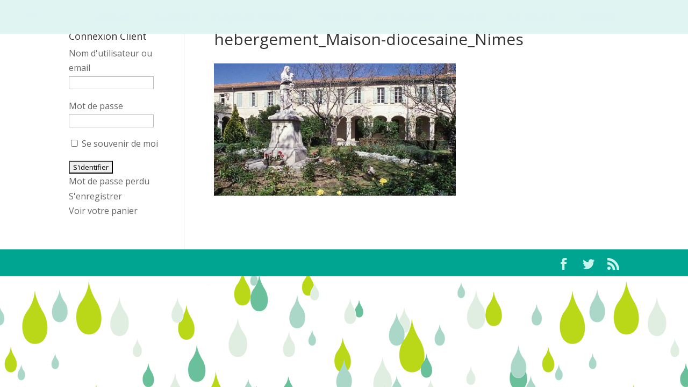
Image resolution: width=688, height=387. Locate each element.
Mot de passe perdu (109, 181)
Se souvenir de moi (114, 143)
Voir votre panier (103, 211)
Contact (598, 18)
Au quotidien (404, 18)
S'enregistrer (95, 196)
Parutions (339, 18)
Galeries (466, 18)
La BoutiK (532, 18)
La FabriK (176, 18)
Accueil (113, 18)
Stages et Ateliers (252, 18)
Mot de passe (96, 106)
